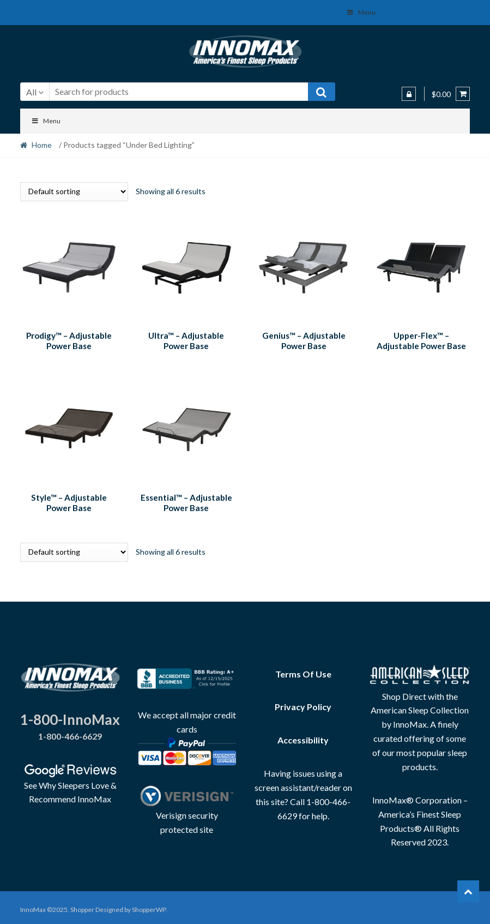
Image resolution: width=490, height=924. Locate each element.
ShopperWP (149, 906)
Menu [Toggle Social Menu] (361, 12)
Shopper (82, 906)
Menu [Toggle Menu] (46, 121)
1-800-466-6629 (70, 732)
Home (42, 144)
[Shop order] (74, 191)
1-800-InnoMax (70, 715)
